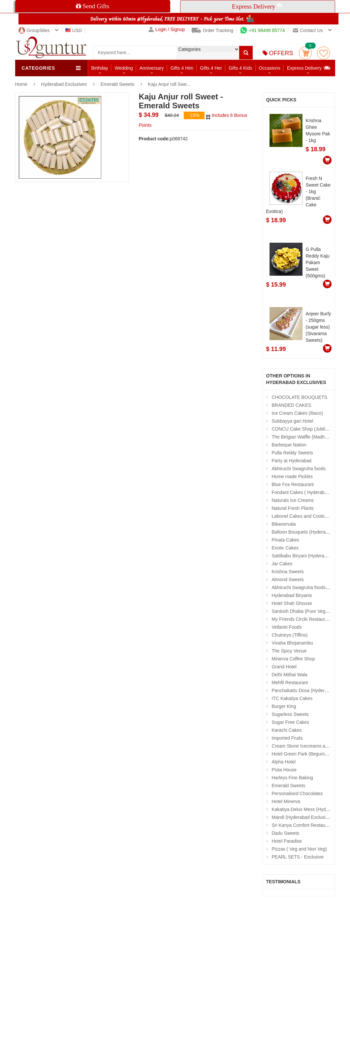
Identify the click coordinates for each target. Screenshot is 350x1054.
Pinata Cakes (285, 540)
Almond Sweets (288, 579)
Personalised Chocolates (297, 793)
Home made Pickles (292, 476)
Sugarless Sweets (290, 714)
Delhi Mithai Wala (289, 674)
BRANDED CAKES (291, 405)
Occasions (269, 68)
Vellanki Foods (287, 627)
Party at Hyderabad (292, 460)
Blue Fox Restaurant (293, 484)
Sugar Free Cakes (290, 722)
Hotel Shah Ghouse (292, 603)
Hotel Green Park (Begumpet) (302, 753)
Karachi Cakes (287, 730)
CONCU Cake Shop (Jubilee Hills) (307, 429)
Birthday (99, 68)
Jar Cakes (282, 563)
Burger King (284, 706)
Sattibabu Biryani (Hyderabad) (303, 555)
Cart (305, 53)
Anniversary (152, 68)
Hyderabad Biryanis (292, 595)
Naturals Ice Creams (293, 500)
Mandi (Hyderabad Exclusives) (303, 817)
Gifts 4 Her (211, 68)
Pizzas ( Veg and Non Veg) (299, 849)
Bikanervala (284, 524)
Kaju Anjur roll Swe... (169, 84)
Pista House (284, 769)
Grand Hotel (284, 666)
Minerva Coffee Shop (293, 658)
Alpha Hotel (284, 761)
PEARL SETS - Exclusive (298, 857)
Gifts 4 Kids (240, 68)
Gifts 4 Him (182, 68)
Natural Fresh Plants (293, 508)
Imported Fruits (287, 738)
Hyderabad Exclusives (64, 84)
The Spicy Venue (289, 650)
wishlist (323, 53)
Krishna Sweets (288, 571)
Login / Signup (166, 29)
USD (73, 30)
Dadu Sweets (285, 833)
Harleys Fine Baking (292, 777)
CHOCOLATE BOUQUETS (300, 397)
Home (21, 84)
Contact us (308, 30)
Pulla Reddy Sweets (292, 452)
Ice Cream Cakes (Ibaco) (297, 413)
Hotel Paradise (287, 841)
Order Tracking (212, 30)
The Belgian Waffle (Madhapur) (304, 436)
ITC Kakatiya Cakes (292, 698)
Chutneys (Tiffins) (290, 635)
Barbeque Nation (289, 444)
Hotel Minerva (286, 801)
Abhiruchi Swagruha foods (299, 468)
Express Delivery (309, 68)
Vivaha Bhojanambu (292, 643)
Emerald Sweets (117, 84)
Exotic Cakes (285, 547)
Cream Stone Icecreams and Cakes (308, 746)
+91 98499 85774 (262, 30)
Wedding (124, 68)
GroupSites (34, 30)
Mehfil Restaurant (290, 682)
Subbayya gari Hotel (292, 421)
